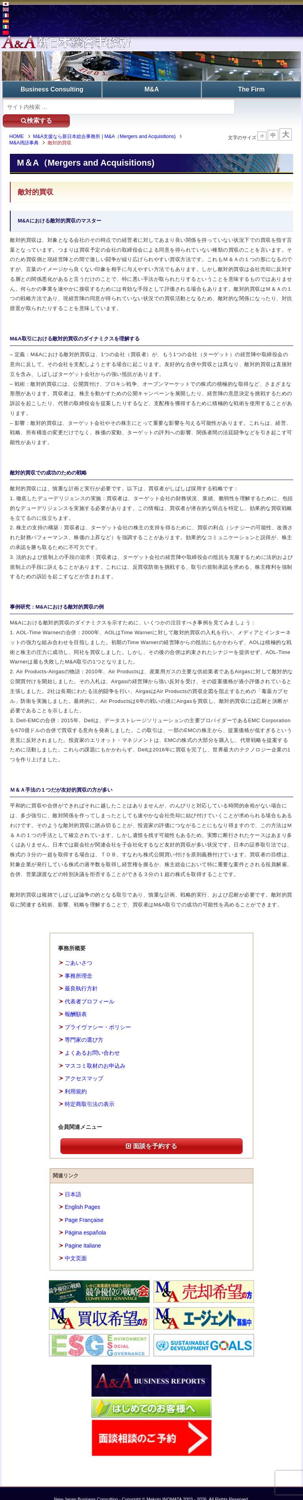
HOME (19, 124)
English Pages (82, 1195)
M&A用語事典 (26, 130)
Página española (85, 1220)
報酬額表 (76, 1002)
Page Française (84, 1208)
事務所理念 (78, 963)
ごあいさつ (78, 951)
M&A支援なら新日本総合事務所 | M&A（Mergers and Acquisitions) (107, 124)
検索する (266, 106)
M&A (151, 89)
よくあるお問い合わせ (92, 1040)
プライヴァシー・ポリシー (98, 1015)
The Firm (251, 89)
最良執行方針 (81, 976)
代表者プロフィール (89, 989)
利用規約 (76, 1079)
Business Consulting (52, 89)
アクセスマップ (84, 1066)
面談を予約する (151, 1133)
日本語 (73, 1182)
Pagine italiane (83, 1233)
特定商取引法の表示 (89, 1092)
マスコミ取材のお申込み (95, 1053)
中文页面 (76, 1246)
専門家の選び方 (84, 1028)
